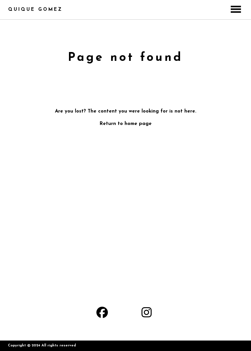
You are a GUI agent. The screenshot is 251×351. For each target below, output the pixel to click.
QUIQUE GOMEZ (35, 9)
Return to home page (126, 123)
